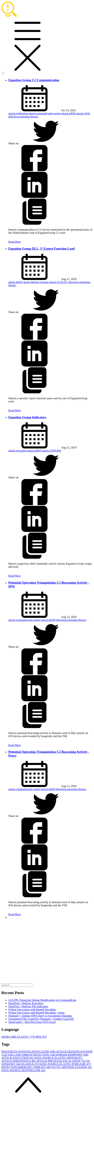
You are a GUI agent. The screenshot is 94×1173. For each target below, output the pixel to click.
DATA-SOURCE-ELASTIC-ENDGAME (65, 1064)
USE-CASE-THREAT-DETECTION (32, 1054)
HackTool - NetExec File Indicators (28, 1006)
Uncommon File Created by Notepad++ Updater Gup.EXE (41, 1018)
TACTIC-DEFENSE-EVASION (71, 1067)
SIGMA (9, 1036)
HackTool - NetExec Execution (25, 1003)
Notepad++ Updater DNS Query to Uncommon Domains (40, 1015)
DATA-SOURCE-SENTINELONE (23, 1070)
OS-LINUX (30, 1064)
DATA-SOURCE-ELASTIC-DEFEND (58, 1057)
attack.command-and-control (45, 113)
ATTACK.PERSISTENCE (18, 1060)
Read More (14, 241)
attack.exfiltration (18, 113)
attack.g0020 (69, 113)
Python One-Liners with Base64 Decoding (32, 1009)
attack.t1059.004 (52, 450)
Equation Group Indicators (27, 417)
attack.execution (17, 450)
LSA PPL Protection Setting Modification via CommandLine (42, 1000)
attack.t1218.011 (58, 282)
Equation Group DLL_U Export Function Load (41, 248)
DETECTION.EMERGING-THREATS (26, 1067)
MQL (41, 1036)
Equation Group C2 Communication (33, 80)
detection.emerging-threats (23, 116)
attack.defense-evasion (36, 282)
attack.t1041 (83, 113)
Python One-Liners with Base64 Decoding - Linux (36, 1012)
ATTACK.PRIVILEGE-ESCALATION (61, 1060)
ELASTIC (26, 1036)
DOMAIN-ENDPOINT (72, 1054)
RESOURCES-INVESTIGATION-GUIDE (28, 1051)
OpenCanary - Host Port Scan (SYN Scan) (32, 1022)
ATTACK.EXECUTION (17, 1057)
